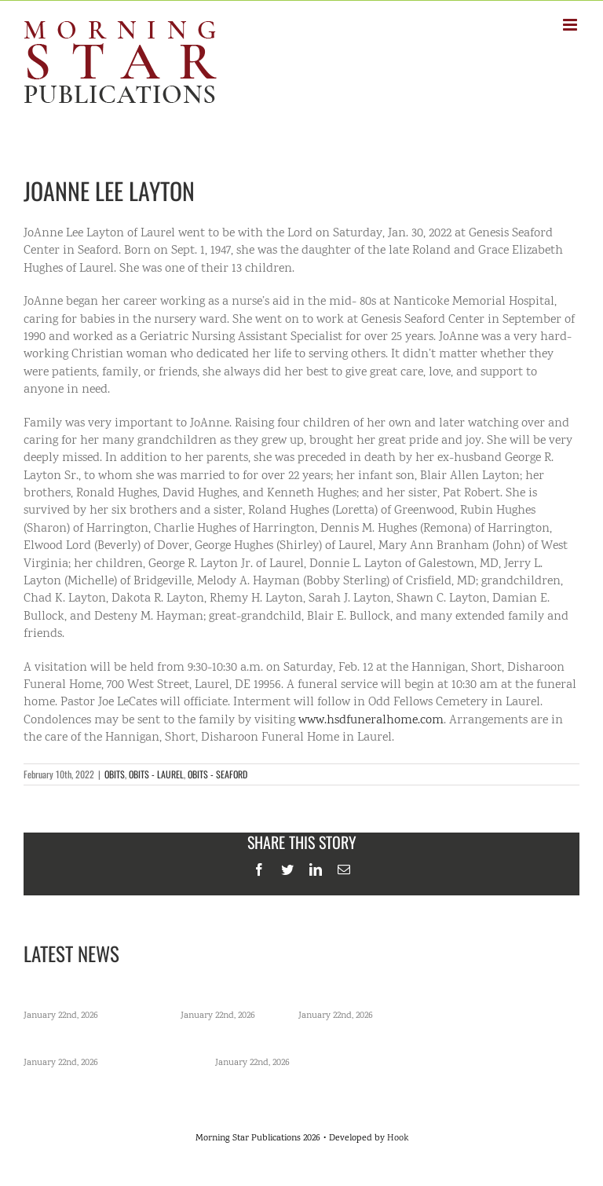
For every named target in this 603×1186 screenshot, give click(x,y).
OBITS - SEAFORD (217, 774)
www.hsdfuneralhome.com (371, 721)
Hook (397, 1138)
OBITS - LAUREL (156, 774)
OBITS (114, 774)
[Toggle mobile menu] (571, 24)
